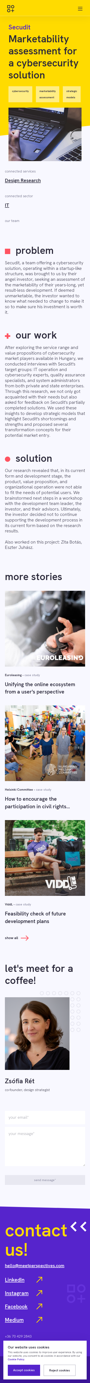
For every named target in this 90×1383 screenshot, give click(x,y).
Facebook (23, 1306)
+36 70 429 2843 (18, 1336)
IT (7, 205)
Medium (23, 1320)
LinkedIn (23, 1280)
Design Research (23, 180)
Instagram (23, 1293)
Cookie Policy (16, 1359)
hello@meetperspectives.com (34, 1265)
